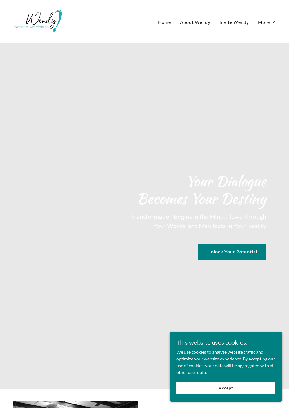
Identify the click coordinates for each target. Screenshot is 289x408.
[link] (39, 20)
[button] (266, 22)
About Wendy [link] (195, 22)
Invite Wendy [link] (234, 22)
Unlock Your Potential (232, 251)
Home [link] (164, 22)
